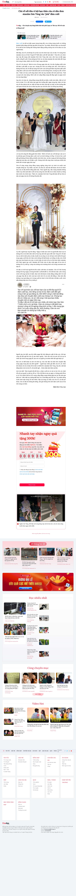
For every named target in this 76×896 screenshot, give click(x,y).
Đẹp (47, 5)
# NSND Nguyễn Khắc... (32, 610)
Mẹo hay (64, 763)
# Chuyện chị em (30, 632)
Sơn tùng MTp (18, 2)
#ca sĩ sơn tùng (47, 533)
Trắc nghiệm (36, 782)
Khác (48, 793)
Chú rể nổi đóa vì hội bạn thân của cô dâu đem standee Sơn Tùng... (63, 559)
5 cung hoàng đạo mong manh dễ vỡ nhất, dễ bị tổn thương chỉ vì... (32, 37)
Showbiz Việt (21, 760)
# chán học (12, 620)
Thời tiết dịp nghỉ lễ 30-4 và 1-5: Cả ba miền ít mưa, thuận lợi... (14, 637)
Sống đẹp (26, 5)
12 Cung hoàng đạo (37, 786)
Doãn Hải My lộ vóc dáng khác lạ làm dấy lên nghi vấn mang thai (32, 640)
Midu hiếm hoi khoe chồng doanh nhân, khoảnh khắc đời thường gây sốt (19, 710)
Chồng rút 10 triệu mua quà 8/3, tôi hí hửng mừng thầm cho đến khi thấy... (29, 687)
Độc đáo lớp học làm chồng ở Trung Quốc (62, 686)
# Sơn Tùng (48, 563)
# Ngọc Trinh (17, 736)
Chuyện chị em (35, 5)
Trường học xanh (22, 810)
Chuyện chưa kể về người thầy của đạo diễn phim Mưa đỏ (32, 604)
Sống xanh (20, 5)
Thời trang (6, 782)
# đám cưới (67, 564)
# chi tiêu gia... (8, 692)
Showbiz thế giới (22, 762)
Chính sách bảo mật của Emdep (27, 474)
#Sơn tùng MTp (35, 533)
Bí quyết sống (36, 765)
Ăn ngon (42, 5)
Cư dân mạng (7, 771)
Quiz (58, 5)
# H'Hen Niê (29, 658)
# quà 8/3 (32, 691)
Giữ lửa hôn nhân (16, 8)
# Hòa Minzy (29, 730)
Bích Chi (37, 17)
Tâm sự (49, 764)
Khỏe (5, 786)
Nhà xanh (20, 808)
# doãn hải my (30, 645)
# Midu (15, 715)
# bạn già (29, 621)
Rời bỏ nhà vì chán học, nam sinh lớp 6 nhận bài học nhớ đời (14, 617)
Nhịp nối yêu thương (66, 781)
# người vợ (50, 691)
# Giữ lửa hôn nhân (61, 564)
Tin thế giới (6, 762)
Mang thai (20, 784)
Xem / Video (51, 780)
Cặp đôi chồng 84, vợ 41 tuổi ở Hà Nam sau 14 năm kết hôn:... (56, 37)
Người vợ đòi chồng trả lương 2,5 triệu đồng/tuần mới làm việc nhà (46, 687)
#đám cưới (41, 533)
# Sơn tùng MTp (14, 563)
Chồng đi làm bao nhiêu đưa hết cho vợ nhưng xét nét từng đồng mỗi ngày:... (12, 687)
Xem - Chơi (6, 769)
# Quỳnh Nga (53, 730)
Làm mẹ (49, 792)
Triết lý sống (36, 760)
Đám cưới (19, 43)
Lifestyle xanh (21, 806)
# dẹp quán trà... (32, 568)
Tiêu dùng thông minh (8, 764)
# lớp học (67, 689)
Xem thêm (38, 694)
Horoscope (35, 790)
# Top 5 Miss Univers (18, 726)
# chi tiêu (29, 634)
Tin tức (8, 5)
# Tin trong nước (25, 568)
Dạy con (20, 782)
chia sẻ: (32, 21)
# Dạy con (7, 620)
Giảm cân (49, 786)
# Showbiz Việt (8, 563)
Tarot (34, 784)
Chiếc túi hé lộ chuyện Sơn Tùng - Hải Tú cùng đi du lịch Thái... (47, 559)
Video (63, 5)
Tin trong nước (7, 760)
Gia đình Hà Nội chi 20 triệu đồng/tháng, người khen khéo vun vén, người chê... (32, 627)
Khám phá (6, 767)
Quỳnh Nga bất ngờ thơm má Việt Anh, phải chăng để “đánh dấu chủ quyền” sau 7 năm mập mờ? (60, 726)
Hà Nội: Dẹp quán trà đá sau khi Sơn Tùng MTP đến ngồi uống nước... (29, 563)
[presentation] (30, 478)
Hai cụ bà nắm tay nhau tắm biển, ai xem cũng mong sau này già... (32, 616)
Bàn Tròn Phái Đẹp (9, 803)
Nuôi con (20, 786)
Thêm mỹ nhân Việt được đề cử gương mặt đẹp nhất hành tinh (19, 732)
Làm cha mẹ (53, 5)
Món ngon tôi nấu (66, 765)
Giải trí (13, 5)
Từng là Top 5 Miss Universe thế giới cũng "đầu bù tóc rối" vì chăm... (32, 651)
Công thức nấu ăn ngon (66, 761)
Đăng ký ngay (32, 484)
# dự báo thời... (15, 641)
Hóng (48, 766)
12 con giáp (35, 788)
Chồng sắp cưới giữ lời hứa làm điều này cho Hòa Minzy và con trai (38, 725)
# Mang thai (29, 644)
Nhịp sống (49, 790)
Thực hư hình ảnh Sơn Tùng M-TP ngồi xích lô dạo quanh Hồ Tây (11, 559)
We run (20, 804)
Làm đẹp (6, 784)
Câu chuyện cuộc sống (37, 762)
